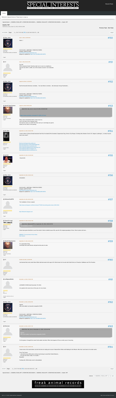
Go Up (4, 368)
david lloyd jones (10, 105)
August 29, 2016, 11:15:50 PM (25, 81)
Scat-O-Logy (8, 220)
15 (32, 32)
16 (33, 32)
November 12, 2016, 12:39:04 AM (26, 346)
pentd (6, 155)
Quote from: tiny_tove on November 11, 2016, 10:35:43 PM (36, 329)
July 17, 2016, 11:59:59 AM (24, 37)
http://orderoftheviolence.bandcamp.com (28, 146)
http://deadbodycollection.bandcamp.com (28, 150)
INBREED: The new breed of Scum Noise (28, 234)
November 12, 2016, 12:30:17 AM (26, 326)
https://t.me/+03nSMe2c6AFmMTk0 (38, 54)
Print (112, 32)
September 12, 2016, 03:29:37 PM (26, 130)
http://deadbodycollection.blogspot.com (27, 148)
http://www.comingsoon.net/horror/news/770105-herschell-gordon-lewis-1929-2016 (39, 205)
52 (38, 32)
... (15, 32)
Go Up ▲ (112, 395)
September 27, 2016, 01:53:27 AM (26, 220)
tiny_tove (7, 37)
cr (5, 61)
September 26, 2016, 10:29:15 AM (26, 175)
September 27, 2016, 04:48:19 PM (26, 241)
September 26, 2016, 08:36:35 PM (26, 199)
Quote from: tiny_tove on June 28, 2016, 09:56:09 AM (34, 108)
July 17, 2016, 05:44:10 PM (24, 61)
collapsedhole (9, 279)
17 (35, 32)
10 (22, 32)
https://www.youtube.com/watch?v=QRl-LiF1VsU (33, 115)
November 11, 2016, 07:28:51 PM (26, 279)
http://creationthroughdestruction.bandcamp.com (29, 147)
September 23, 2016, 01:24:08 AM (26, 155)
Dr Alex (7, 130)
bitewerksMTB (9, 199)
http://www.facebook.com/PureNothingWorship (29, 144)
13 (28, 32)
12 (27, 32)
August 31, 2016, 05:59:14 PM (25, 105)
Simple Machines (13, 395)
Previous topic (103, 27)
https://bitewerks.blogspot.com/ (26, 211)
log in (21, 17)
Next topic (111, 27)
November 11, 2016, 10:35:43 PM (26, 301)
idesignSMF (19, 395)
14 (30, 32)
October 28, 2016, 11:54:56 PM (25, 259)
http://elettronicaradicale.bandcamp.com (28, 52)
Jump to (91, 375)
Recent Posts (109, 4)
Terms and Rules (106, 395)
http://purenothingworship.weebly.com (27, 143)
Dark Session (22, 235)
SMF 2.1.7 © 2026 (5, 395)
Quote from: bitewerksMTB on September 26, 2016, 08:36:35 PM (37, 224)
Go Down (4, 32)
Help (101, 395)
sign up (26, 17)
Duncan (7, 326)
